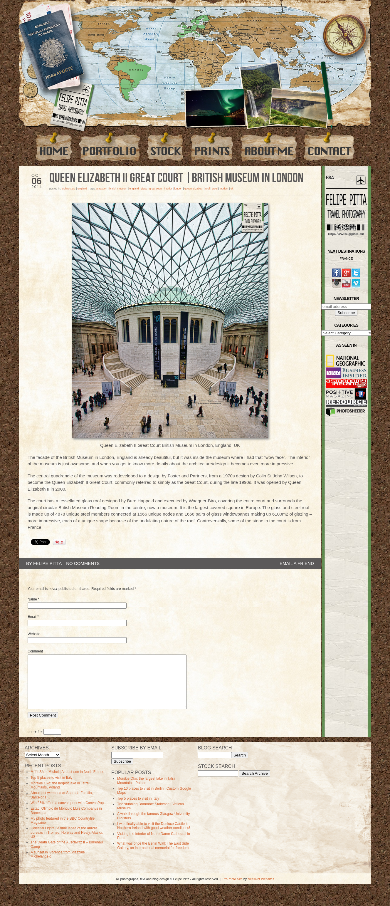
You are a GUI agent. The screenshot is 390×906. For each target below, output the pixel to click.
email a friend (297, 563)
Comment (35, 651)
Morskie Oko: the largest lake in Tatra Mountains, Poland (60, 796)
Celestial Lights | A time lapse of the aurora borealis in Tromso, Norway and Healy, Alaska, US (67, 843)
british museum (118, 188)
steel (215, 188)
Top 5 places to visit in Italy (52, 788)
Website (34, 634)
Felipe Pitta (47, 563)
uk (232, 188)
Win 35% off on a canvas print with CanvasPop (67, 813)
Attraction (101, 188)
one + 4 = (44, 742)
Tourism (224, 188)
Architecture (68, 188)
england (134, 188)
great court (155, 188)
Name (32, 599)
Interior (168, 188)
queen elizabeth (193, 188)
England (82, 188)
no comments (83, 563)
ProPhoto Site (233, 889)
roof (207, 188)
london (178, 188)
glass (144, 188)
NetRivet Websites (261, 889)
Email (32, 617)
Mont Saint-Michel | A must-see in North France (67, 782)
